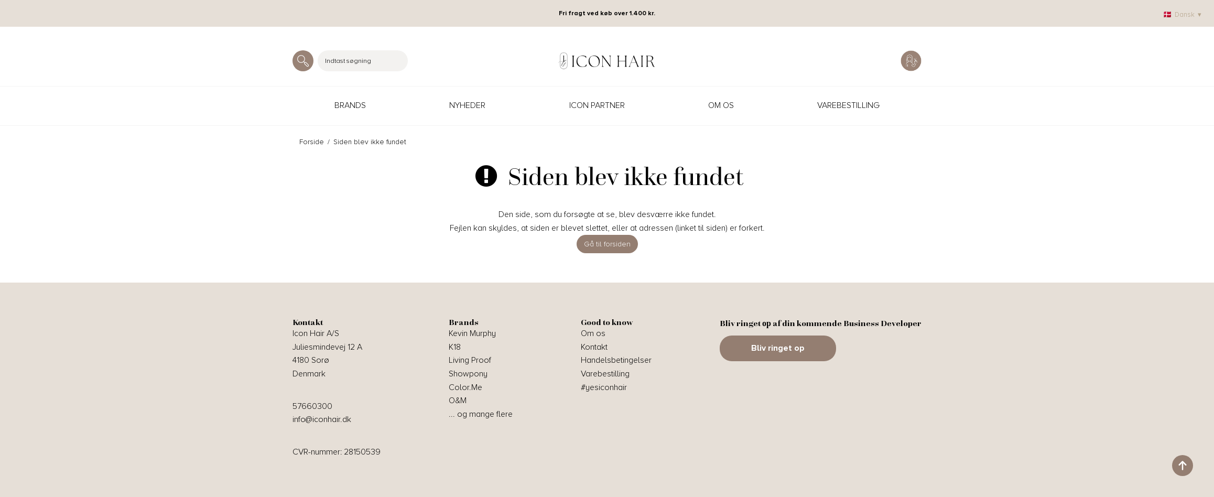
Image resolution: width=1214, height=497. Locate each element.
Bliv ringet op (778, 348)
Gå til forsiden (607, 244)
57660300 (312, 406)
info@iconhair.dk (321, 419)
